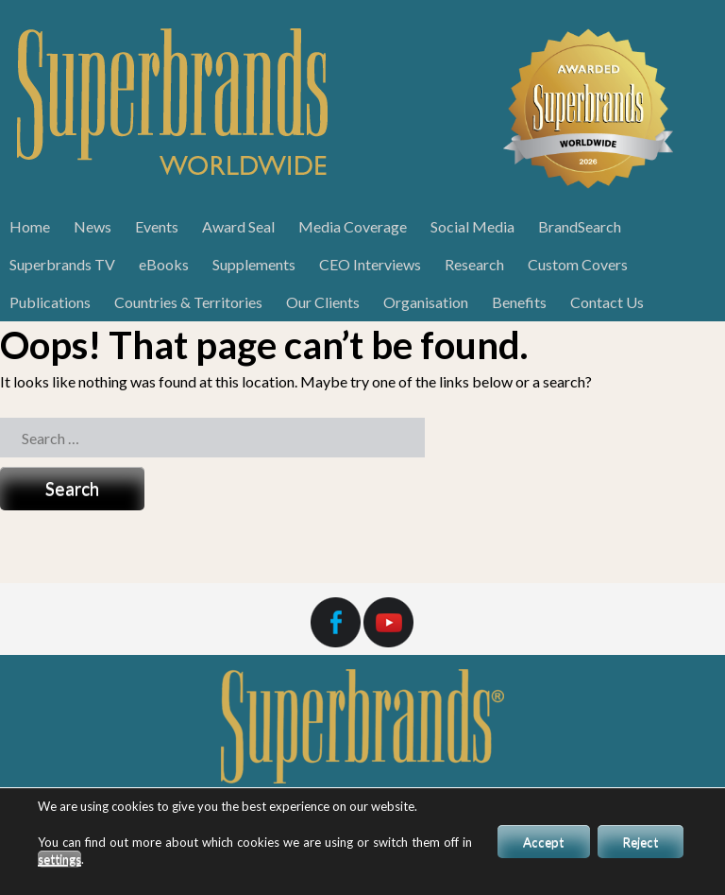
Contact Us (607, 302)
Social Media (472, 226)
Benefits (519, 302)
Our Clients (323, 302)
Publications (50, 302)
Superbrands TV (62, 264)
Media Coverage (352, 226)
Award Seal (238, 226)
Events (156, 226)
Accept (530, 842)
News (92, 226)
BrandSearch (579, 226)
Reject (635, 842)
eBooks (164, 264)
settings (71, 859)
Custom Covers (578, 264)
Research (474, 264)
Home (29, 226)
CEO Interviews (370, 264)
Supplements (253, 264)
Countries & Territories (188, 302)
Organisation (425, 302)
